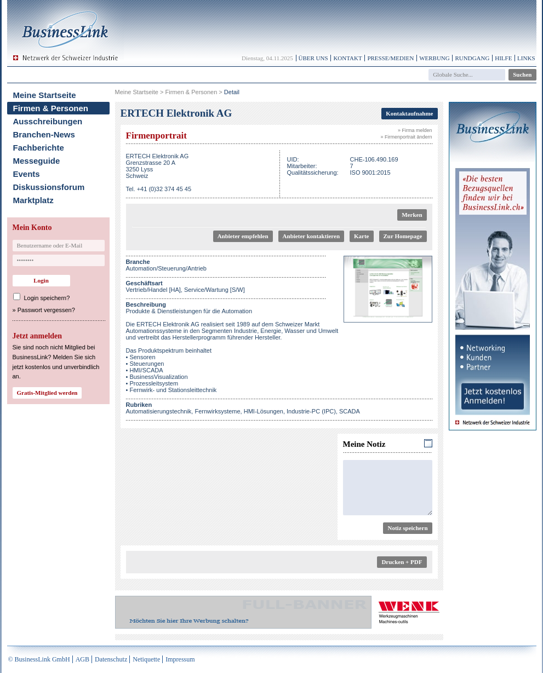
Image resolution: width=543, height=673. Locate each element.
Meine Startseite (44, 95)
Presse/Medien (390, 58)
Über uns (313, 58)
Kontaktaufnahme (409, 113)
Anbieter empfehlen (243, 236)
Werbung (434, 58)
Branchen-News (44, 134)
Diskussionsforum (49, 187)
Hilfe (503, 58)
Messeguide (36, 160)
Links (526, 58)
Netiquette (146, 659)
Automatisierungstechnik (159, 411)
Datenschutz (111, 659)
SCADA (349, 411)
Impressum (180, 659)
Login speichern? (47, 298)
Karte (361, 236)
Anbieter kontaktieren (311, 236)
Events (26, 174)
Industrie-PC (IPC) (311, 411)
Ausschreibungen (48, 121)
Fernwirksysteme (217, 411)
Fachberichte (38, 147)
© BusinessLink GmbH (39, 659)
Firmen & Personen (51, 108)
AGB (82, 659)
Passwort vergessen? (46, 310)
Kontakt (347, 58)
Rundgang (472, 58)
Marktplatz (33, 200)
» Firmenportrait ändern (406, 137)
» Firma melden (415, 130)
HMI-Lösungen (263, 411)
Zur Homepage (403, 236)
